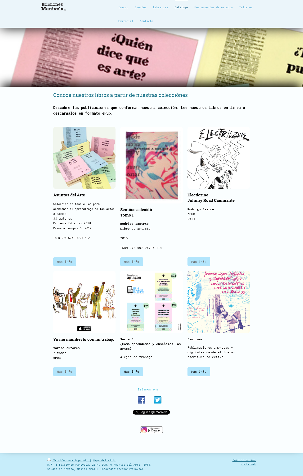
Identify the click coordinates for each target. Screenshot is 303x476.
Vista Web (248, 464)
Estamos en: (148, 389)
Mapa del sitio (104, 460)
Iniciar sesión (244, 460)
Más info (64, 262)
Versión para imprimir (68, 460)
